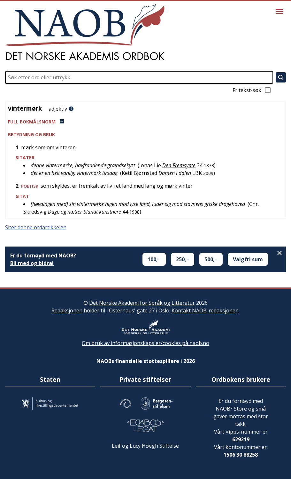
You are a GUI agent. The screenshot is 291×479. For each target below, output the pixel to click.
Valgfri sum (248, 259)
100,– (154, 259)
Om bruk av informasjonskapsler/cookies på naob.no (145, 343)
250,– (182, 259)
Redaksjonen (66, 310)
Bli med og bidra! (32, 263)
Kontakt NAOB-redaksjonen (205, 310)
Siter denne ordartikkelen (35, 227)
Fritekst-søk (252, 90)
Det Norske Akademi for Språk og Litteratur (142, 302)
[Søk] (281, 77)
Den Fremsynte (178, 165)
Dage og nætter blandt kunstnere (84, 211)
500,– (211, 259)
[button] (145, 122)
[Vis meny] (279, 11)
